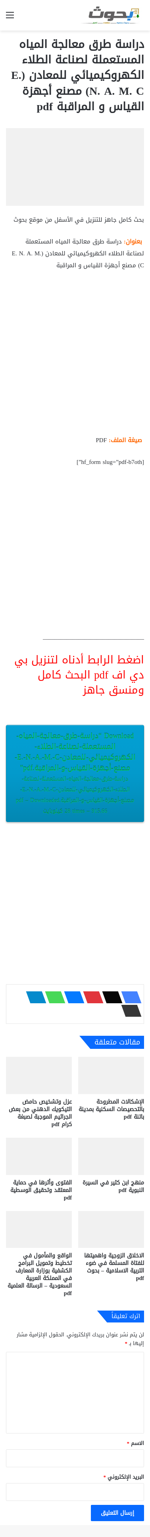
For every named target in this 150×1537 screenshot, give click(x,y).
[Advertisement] (75, 356)
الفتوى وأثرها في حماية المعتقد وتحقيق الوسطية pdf (41, 1190)
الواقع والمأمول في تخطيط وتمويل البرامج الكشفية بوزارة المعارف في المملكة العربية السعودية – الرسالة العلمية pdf (40, 1274)
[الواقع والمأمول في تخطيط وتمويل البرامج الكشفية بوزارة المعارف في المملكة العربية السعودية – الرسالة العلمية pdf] (39, 1229)
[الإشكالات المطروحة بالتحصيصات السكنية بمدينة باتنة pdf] (111, 1075)
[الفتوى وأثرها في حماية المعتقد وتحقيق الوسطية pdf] (39, 1156)
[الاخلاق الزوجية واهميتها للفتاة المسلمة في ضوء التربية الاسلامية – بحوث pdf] (111, 1229)
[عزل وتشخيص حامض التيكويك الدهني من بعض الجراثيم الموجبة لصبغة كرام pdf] (39, 1075)
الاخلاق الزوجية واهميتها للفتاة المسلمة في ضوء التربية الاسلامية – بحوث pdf (114, 1267)
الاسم (135, 1443)
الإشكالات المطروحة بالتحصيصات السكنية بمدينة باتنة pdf (111, 1109)
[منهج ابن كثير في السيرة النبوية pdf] (111, 1156)
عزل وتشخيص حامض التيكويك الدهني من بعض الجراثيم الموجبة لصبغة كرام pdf (40, 1113)
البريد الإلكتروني (124, 1477)
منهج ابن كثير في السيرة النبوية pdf (113, 1186)
